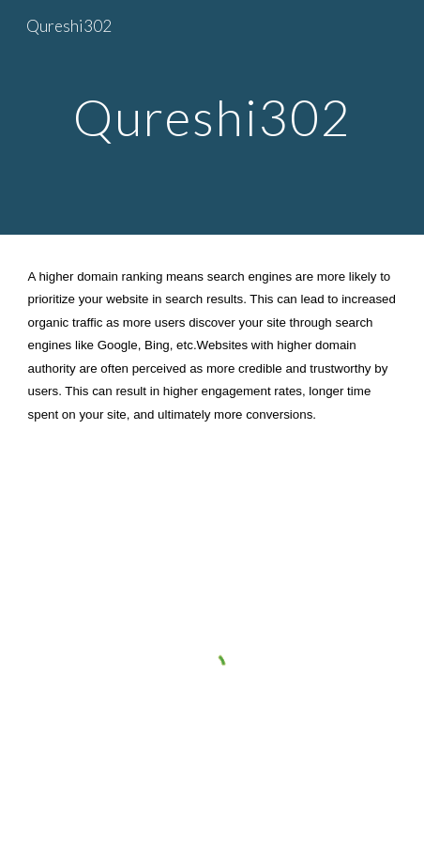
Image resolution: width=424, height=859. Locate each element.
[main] (212, 116)
